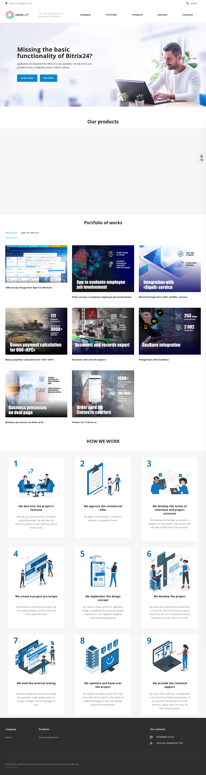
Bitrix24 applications (49, 737)
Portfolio (111, 14)
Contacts (187, 14)
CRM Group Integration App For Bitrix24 (28, 287)
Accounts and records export (89, 359)
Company (85, 14)
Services (162, 14)
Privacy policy (11, 767)
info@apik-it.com (165, 736)
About (8, 737)
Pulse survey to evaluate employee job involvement (102, 296)
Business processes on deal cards (24, 422)
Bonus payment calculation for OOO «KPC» (30, 359)
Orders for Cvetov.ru (84, 422)
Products (137, 14)
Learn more (27, 77)
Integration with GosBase (154, 359)
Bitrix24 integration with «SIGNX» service (163, 296)
